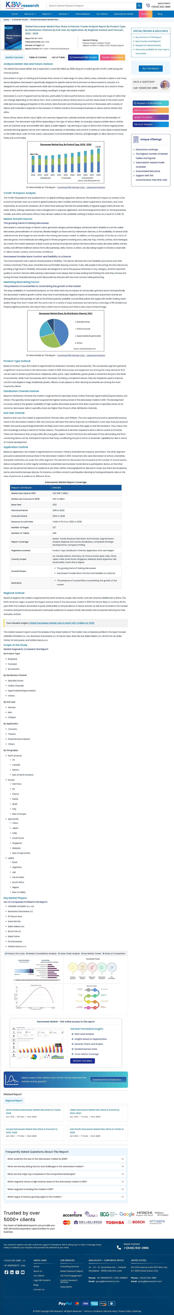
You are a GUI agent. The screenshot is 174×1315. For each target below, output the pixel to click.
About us (38, 1271)
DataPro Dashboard (112, 57)
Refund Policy (110, 1311)
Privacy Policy (125, 1311)
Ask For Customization (146, 110)
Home (15, 13)
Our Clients (102, 13)
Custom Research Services (68, 1281)
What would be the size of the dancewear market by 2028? (37, 1158)
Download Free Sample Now (107, 1079)
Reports (46, 13)
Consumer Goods (20, 19)
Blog (160, 13)
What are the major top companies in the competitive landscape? (41, 1174)
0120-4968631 (121, 1278)
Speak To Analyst (143, 117)
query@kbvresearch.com (107, 1281)
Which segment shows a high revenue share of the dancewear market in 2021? (47, 1181)
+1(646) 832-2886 (160, 6)
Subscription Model (123, 13)
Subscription (66, 1287)
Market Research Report (71, 1271)
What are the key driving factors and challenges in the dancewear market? (45, 1166)
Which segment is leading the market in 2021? (30, 1189)
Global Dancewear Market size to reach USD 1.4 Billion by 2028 (61, 623)
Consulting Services (69, 1266)
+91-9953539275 (11, 1265)
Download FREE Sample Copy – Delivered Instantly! (81, 187)
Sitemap (137, 1311)
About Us (29, 13)
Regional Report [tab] (14, 1100)
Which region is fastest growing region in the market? (34, 1196)
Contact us (39, 1289)
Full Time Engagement (71, 1276)
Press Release (83, 13)
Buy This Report (150, 68)
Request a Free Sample (147, 103)
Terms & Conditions (93, 1311)
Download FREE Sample (83, 57)
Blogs (36, 1285)
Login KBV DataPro (42, 1280)
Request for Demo (82, 1060)
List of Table (58, 57)
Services (63, 13)
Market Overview (14, 57)
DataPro (145, 13)
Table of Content (38, 57)
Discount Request (143, 124)
